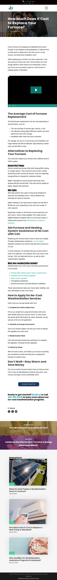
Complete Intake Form (28, 384)
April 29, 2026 (13, 493)
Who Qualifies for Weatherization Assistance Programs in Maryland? (25, 559)
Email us (36, 394)
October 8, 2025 (15, 31)
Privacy (27, 578)
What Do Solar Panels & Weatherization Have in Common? (27, 490)
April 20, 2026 (13, 532)
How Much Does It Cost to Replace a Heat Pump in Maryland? (25, 528)
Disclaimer (21, 578)
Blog (12, 484)
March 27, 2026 (13, 562)
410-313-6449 (15, 397)
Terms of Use (34, 578)
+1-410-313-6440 (29, 1)
